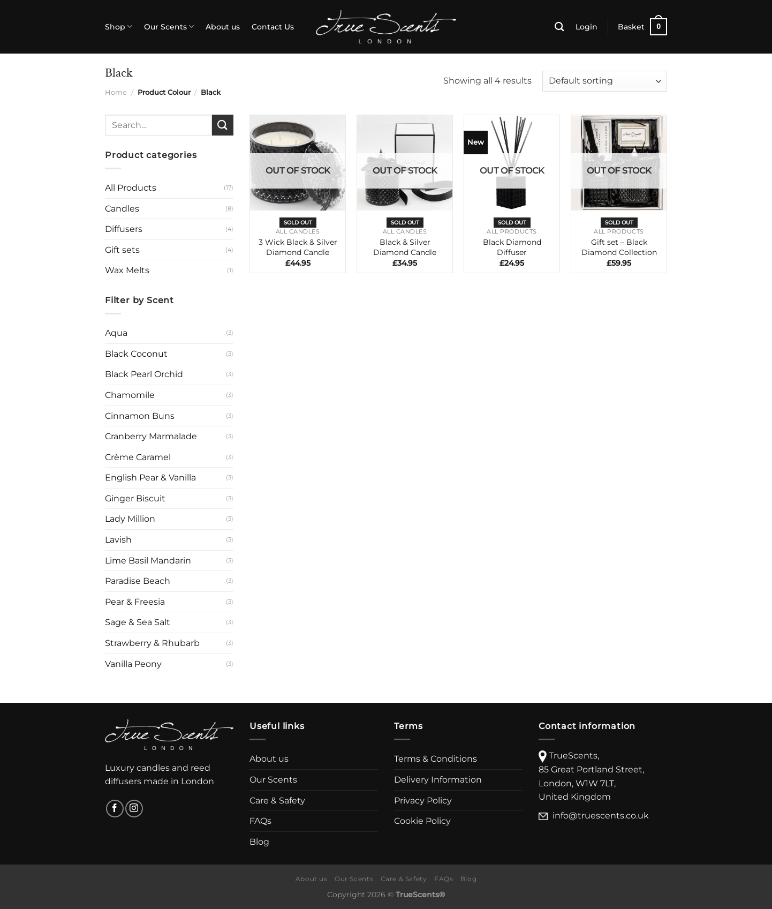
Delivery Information (438, 780)
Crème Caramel (138, 457)
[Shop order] (604, 81)
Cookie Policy (422, 821)
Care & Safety (277, 800)
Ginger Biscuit (135, 498)
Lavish (118, 540)
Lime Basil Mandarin (148, 560)
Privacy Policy (423, 800)
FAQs (260, 821)
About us (223, 27)
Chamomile (130, 395)
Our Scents (169, 26)
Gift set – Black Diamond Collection (619, 247)
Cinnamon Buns (140, 416)
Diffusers (123, 229)
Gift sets (122, 250)
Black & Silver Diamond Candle (404, 247)
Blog (259, 842)
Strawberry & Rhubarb (152, 643)
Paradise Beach (137, 581)
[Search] (559, 27)
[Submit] (222, 125)
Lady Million (130, 519)
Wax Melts (127, 270)
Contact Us (273, 27)
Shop (118, 26)
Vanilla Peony (133, 664)
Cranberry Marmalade (151, 436)
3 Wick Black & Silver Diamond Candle (298, 247)
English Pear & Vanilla (150, 477)
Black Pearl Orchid (144, 374)
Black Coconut (136, 354)
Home (116, 92)
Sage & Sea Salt (137, 622)
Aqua (116, 333)
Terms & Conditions (435, 759)
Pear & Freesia (135, 602)
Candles (122, 209)
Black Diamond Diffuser (512, 247)
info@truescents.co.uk (600, 815)
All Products (130, 188)
